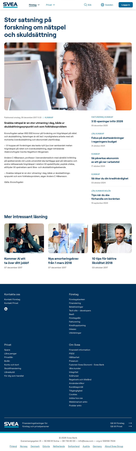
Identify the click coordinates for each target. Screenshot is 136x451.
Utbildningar (75, 332)
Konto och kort (11, 364)
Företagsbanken (77, 299)
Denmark (35, 446)
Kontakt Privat (11, 303)
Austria (86, 446)
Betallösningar (76, 306)
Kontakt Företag (12, 299)
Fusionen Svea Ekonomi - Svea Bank (86, 364)
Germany (97, 446)
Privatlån (8, 357)
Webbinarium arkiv (78, 401)
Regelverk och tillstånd (80, 379)
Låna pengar (10, 353)
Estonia (46, 446)
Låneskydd (9, 372)
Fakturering (74, 321)
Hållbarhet (74, 357)
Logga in (126, 4)
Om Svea (74, 344)
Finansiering (75, 303)
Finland (13, 446)
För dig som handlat (14, 375)
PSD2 (71, 353)
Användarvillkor (76, 383)
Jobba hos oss (76, 398)
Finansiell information (79, 349)
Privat (7, 344)
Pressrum (73, 361)
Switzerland (74, 446)
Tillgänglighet (75, 390)
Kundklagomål (76, 387)
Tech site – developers (80, 310)
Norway (23, 446)
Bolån (7, 361)
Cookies (73, 394)
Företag (73, 294)
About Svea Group (114, 446)
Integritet (73, 372)
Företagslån (75, 318)
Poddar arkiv (75, 405)
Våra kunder (75, 368)
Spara (7, 349)
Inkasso (72, 329)
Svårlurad (73, 375)
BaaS (71, 314)
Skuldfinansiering (12, 368)
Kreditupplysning (77, 325)
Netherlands (59, 446)
